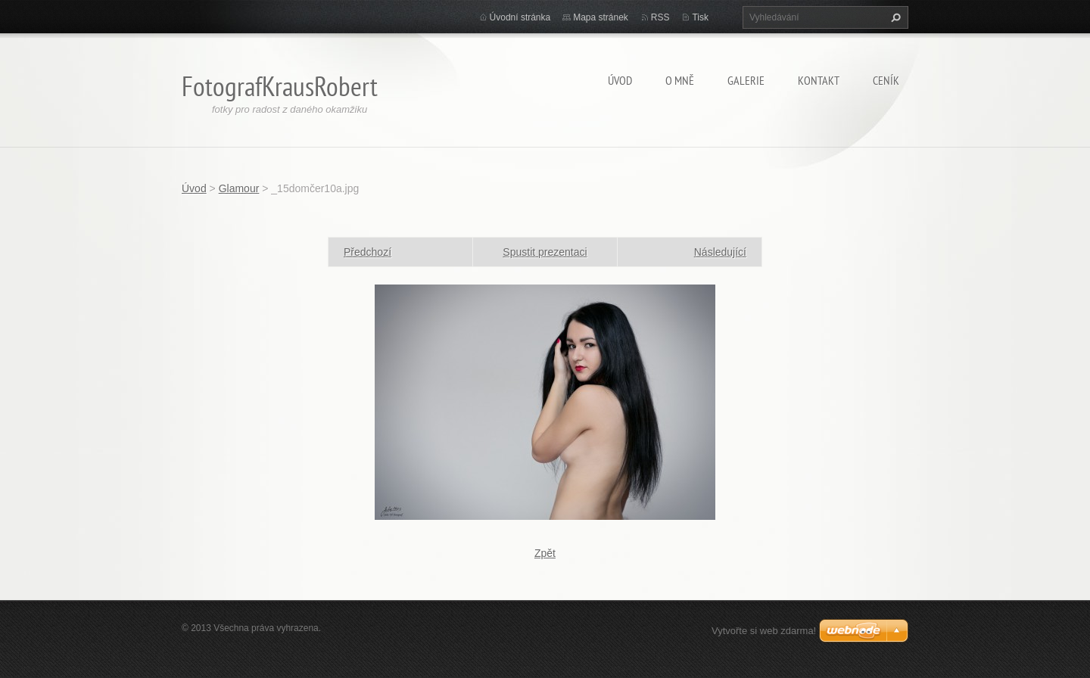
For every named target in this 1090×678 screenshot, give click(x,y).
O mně (679, 80)
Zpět (545, 553)
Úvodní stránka (520, 17)
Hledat (894, 17)
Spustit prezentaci (545, 252)
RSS (660, 17)
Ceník (886, 80)
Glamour (239, 188)
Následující (720, 252)
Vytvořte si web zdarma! (764, 630)
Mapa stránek (600, 17)
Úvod (620, 80)
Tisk (700, 17)
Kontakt (818, 80)
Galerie (746, 80)
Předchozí (367, 252)
